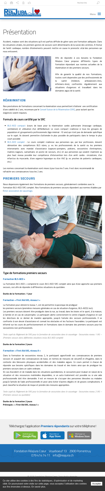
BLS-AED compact (16, 126)
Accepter (96, 484)
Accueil (9, 2)
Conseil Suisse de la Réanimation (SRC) (57, 110)
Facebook (67, 2)
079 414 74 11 (40, 455)
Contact (22, 2)
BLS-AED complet (16, 142)
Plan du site (37, 2)
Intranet (53, 2)
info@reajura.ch (63, 455)
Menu (95, 15)
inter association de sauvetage (18, 191)
